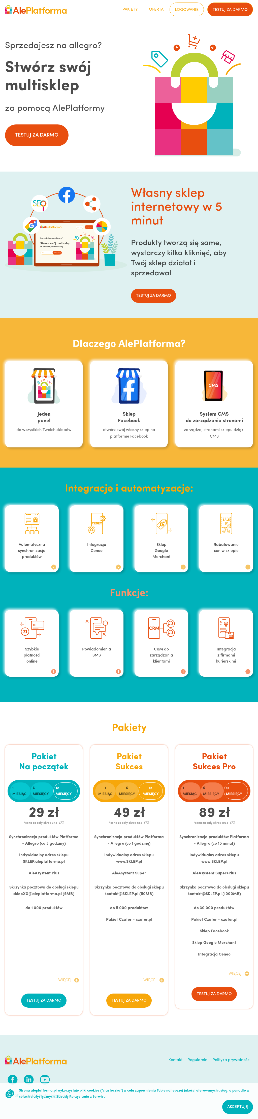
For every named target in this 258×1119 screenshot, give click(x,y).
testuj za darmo (230, 10)
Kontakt (175, 1060)
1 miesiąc (19, 791)
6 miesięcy (41, 791)
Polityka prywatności (231, 1060)
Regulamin (197, 1060)
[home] (36, 9)
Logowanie (187, 10)
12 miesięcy (64, 791)
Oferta (156, 10)
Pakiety (130, 10)
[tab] (20, 791)
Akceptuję (237, 1107)
